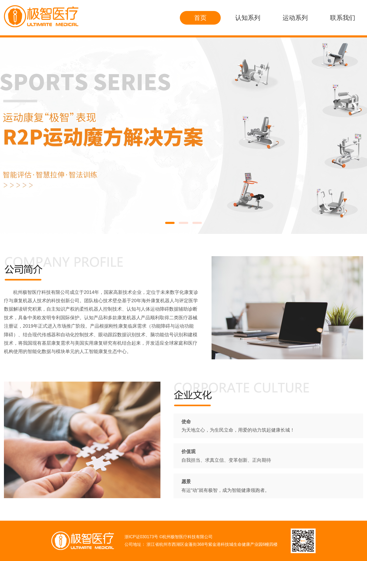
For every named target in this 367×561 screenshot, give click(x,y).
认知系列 (247, 17)
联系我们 (342, 17)
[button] (170, 223)
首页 (200, 17)
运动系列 (295, 17)
